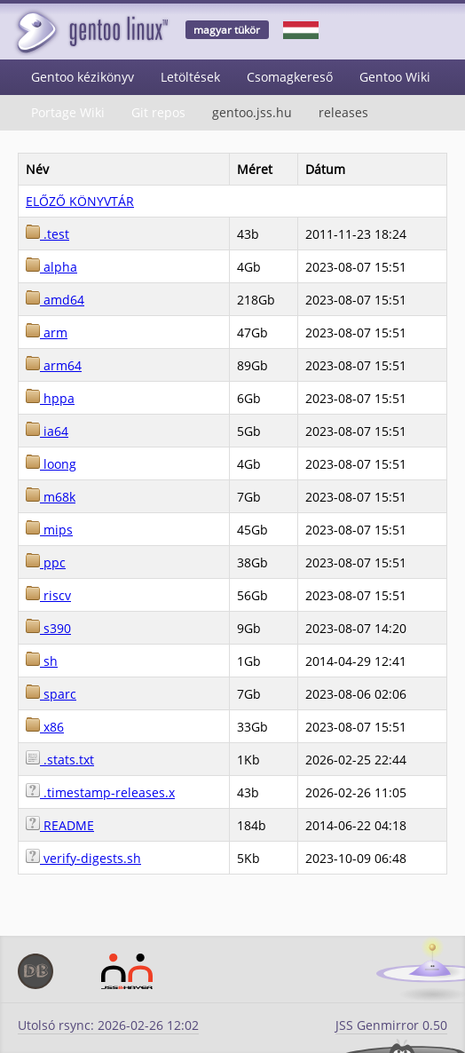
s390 (48, 628)
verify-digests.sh (83, 858)
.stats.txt (60, 759)
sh (42, 661)
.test (47, 234)
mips (49, 529)
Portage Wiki (68, 112)
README (60, 825)
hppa (50, 398)
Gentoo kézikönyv (82, 76)
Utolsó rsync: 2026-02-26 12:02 (108, 1025)
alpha (51, 266)
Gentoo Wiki (394, 76)
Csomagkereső (290, 76)
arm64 (54, 365)
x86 (45, 726)
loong (51, 463)
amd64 (55, 299)
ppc (46, 562)
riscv (48, 595)
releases (343, 112)
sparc (51, 693)
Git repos (158, 112)
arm (46, 332)
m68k (50, 496)
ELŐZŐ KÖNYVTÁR (80, 201)
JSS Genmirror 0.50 (391, 1025)
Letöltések (190, 76)
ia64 (47, 431)
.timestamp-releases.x (100, 792)
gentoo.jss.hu (252, 112)
